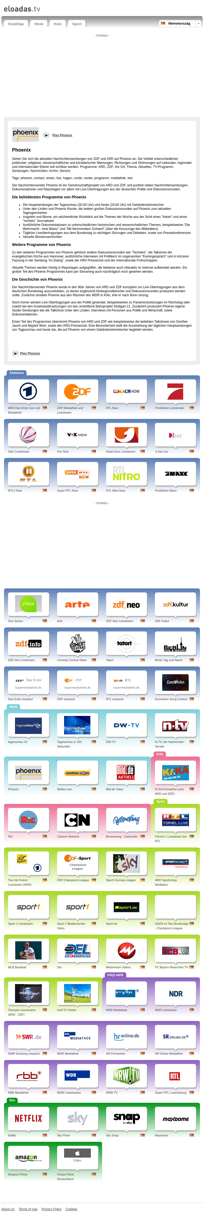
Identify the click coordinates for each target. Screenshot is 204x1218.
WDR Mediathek (68, 1053)
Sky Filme (63, 1135)
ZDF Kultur (162, 621)
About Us (7, 1209)
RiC (10, 836)
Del (59, 967)
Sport (76, 24)
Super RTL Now (67, 490)
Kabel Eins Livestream (120, 451)
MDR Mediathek (116, 1010)
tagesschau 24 (17, 741)
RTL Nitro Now (115, 490)
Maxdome (161, 1135)
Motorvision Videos (118, 967)
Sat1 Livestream (18, 451)
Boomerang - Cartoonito (122, 836)
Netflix (12, 1135)
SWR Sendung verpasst (23, 1053)
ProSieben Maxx (166, 490)
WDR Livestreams (69, 1092)
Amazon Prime (17, 1174)
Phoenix (13, 789)
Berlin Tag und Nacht (168, 660)
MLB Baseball (17, 967)
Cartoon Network (68, 836)
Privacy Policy (52, 1209)
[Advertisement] (102, 76)
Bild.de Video (115, 789)
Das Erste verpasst (20, 699)
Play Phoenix (30, 353)
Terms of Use (28, 1209)
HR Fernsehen (115, 1053)
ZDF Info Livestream (21, 660)
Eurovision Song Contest (171, 699)
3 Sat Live (161, 451)
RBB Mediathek (18, 1092)
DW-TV (111, 741)
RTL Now (112, 408)
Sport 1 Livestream (20, 923)
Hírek (39, 24)
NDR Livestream (166, 1010)
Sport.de (111, 923)
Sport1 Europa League (121, 880)
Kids (57, 24)
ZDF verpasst (66, 699)
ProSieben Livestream (169, 408)
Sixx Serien (15, 621)
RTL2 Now (15, 490)
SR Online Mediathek (169, 1053)
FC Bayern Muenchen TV (171, 967)
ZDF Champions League (73, 880)
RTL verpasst (115, 699)
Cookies (71, 1209)
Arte (59, 621)
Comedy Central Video (72, 660)
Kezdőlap (16, 24)
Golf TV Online (66, 1010)
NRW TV (112, 1092)
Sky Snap (112, 1135)
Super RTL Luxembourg (170, 1092)
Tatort (110, 660)
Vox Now (63, 451)
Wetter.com (64, 789)
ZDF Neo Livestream (119, 621)
